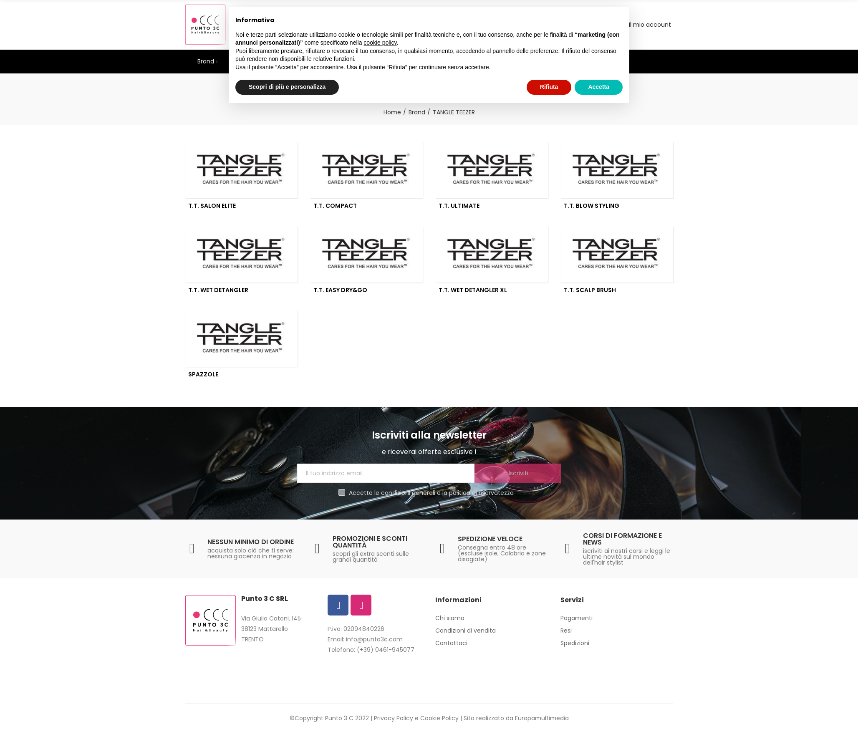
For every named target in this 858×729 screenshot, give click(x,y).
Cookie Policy (439, 718)
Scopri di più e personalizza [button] (287, 86)
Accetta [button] (598, 86)
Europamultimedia (542, 718)
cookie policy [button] (379, 42)
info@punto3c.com (374, 639)
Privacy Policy (393, 718)
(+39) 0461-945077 (385, 650)
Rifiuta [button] (549, 86)
